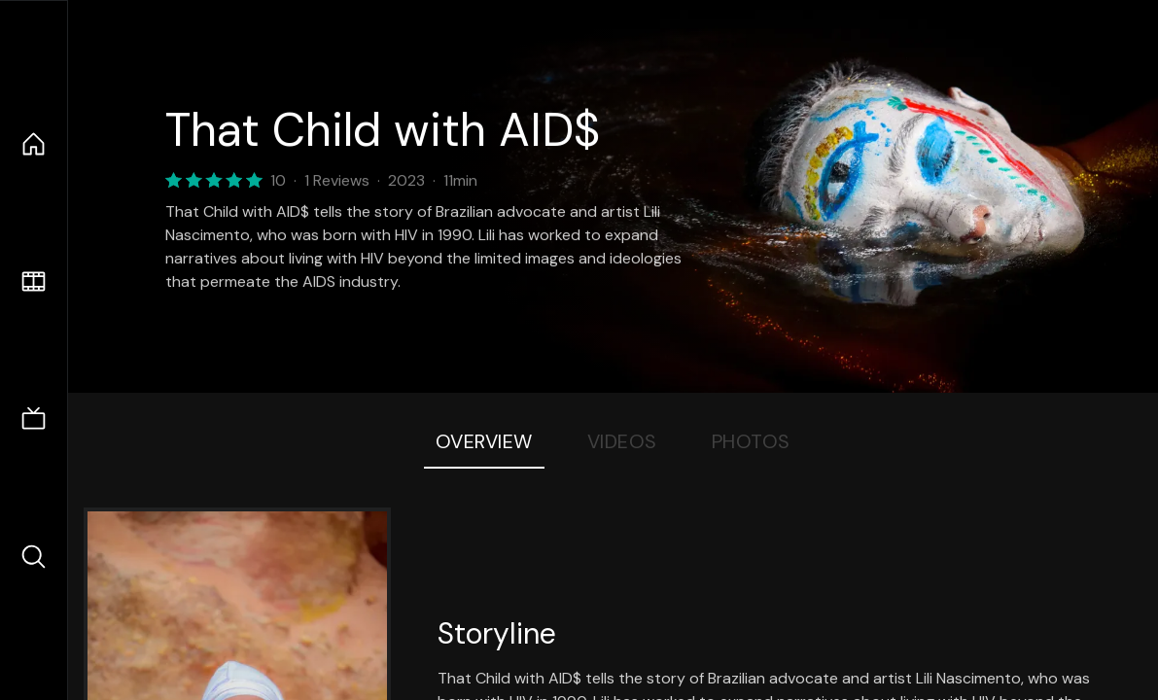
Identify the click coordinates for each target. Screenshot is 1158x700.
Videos (622, 441)
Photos (751, 441)
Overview (484, 441)
